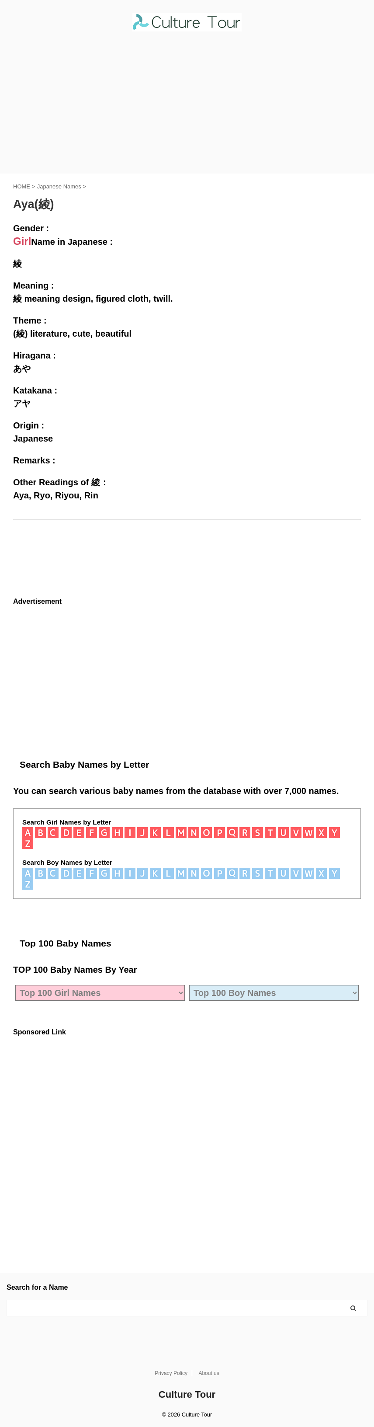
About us (208, 1373)
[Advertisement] (187, 108)
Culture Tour (187, 1394)
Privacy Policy (171, 1373)
